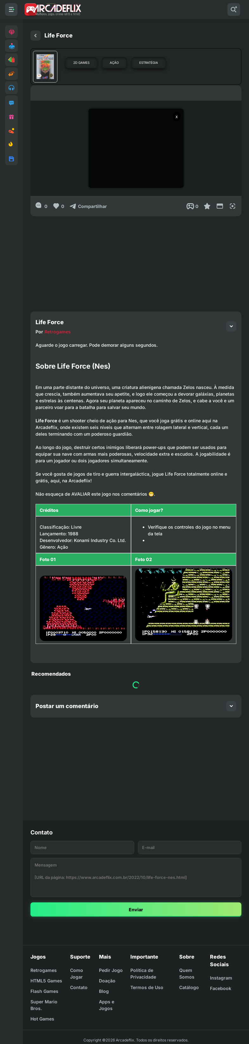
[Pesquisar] (233, 9)
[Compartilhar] (88, 206)
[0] (41, 206)
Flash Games (44, 991)
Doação (107, 980)
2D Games (81, 62)
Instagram (221, 977)
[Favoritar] (207, 206)
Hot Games (42, 1018)
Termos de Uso (146, 987)
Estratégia (148, 62)
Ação (114, 62)
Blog (104, 991)
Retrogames (57, 331)
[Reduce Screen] (220, 206)
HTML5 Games (46, 980)
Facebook (220, 988)
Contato (79, 987)
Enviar (136, 909)
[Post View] (192, 206)
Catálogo (189, 987)
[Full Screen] (232, 206)
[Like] (58, 206)
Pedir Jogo (111, 970)
